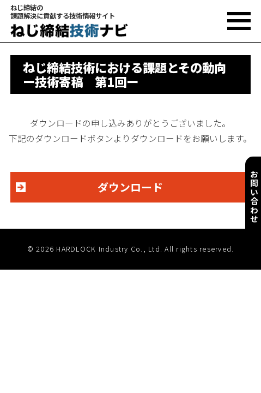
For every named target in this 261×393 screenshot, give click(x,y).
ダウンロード (130, 187)
